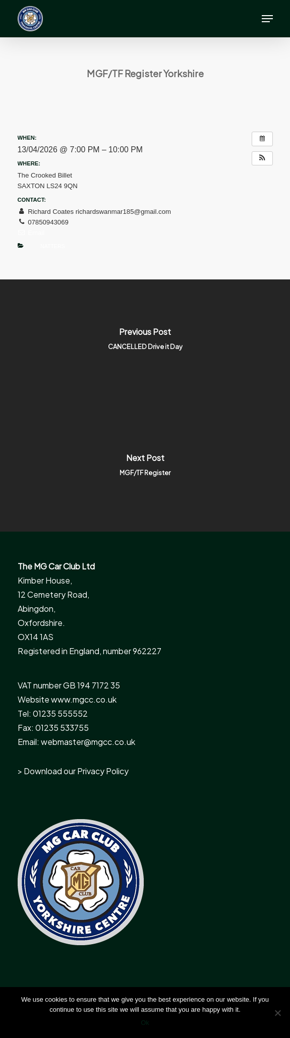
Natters (52, 246)
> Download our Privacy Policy (73, 771)
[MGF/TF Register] (145, 469)
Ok (145, 1022)
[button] (267, 19)
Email (31, 233)
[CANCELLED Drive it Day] (145, 342)
